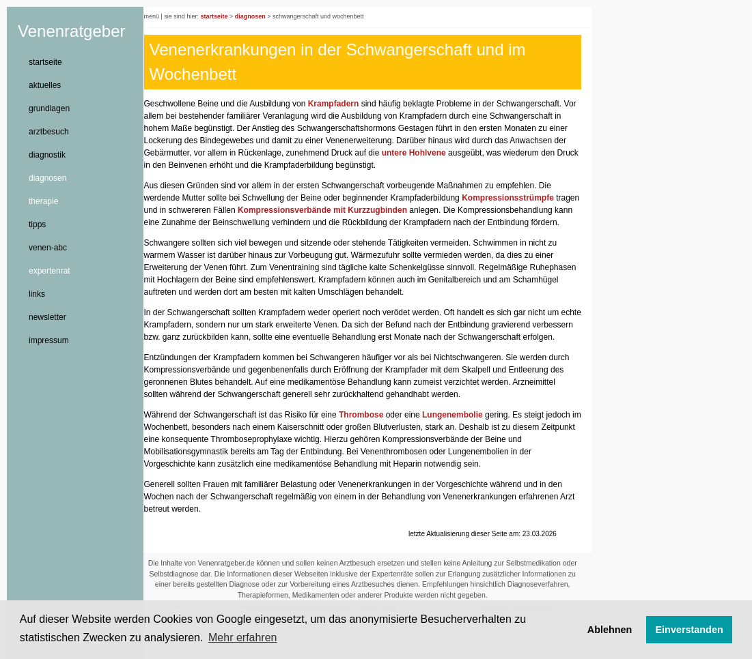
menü (162, 16)
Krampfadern (344, 103)
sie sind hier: (192, 16)
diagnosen (47, 178)
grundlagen (49, 108)
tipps (37, 224)
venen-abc (48, 247)
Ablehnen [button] (609, 629)
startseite (45, 62)
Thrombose (371, 439)
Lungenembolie (463, 439)
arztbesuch (49, 131)
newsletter (47, 317)
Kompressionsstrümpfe (519, 198)
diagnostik (47, 155)
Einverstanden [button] (689, 629)
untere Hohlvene (438, 153)
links (37, 294)
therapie (43, 201)
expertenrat (49, 271)
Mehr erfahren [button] (242, 637)
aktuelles (45, 85)
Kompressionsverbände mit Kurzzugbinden (358, 210)
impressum (49, 340)
